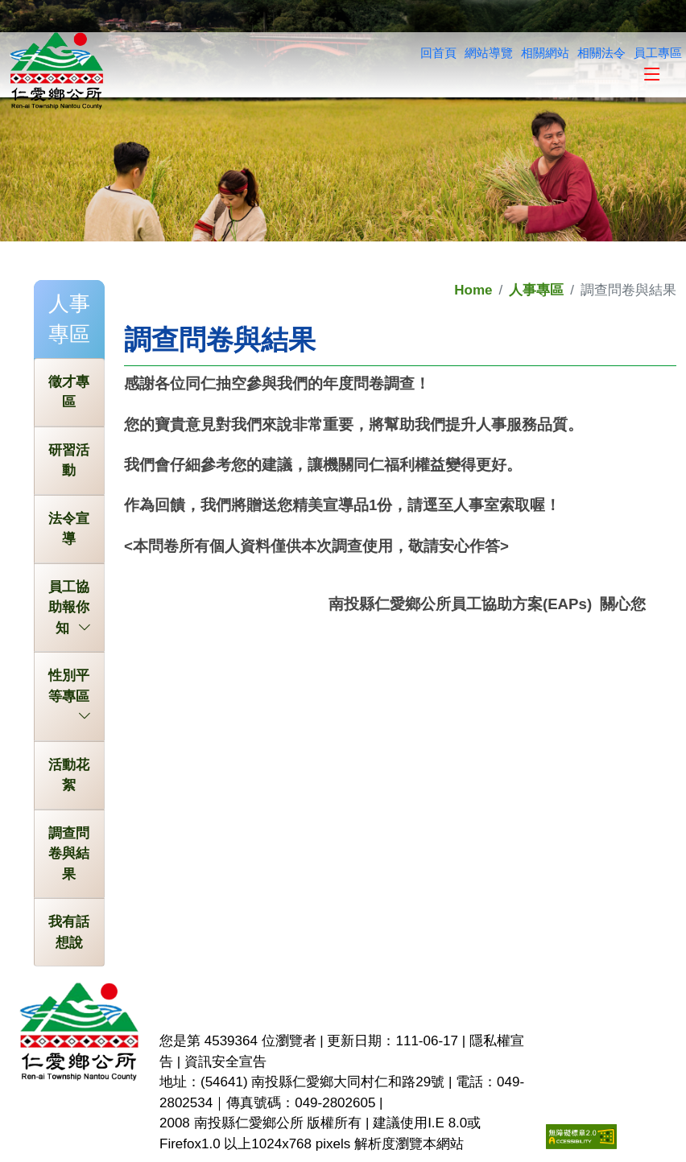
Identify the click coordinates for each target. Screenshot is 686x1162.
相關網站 (545, 53)
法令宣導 (68, 529)
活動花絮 (68, 775)
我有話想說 (68, 932)
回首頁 (438, 53)
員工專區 (658, 53)
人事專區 (536, 290)
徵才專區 (68, 392)
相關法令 (601, 53)
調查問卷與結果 (68, 854)
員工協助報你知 (69, 609)
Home (473, 290)
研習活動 (68, 461)
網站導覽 (489, 53)
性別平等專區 (69, 687)
